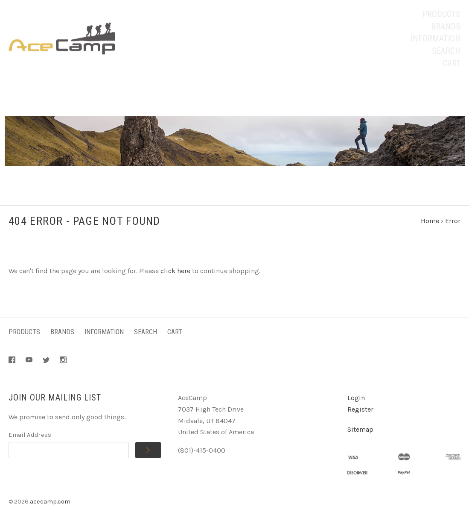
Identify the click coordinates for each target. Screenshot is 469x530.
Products (441, 14)
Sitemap (360, 429)
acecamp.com (50, 501)
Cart (451, 63)
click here (175, 271)
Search (446, 51)
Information (435, 38)
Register (360, 409)
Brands (445, 26)
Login (356, 398)
